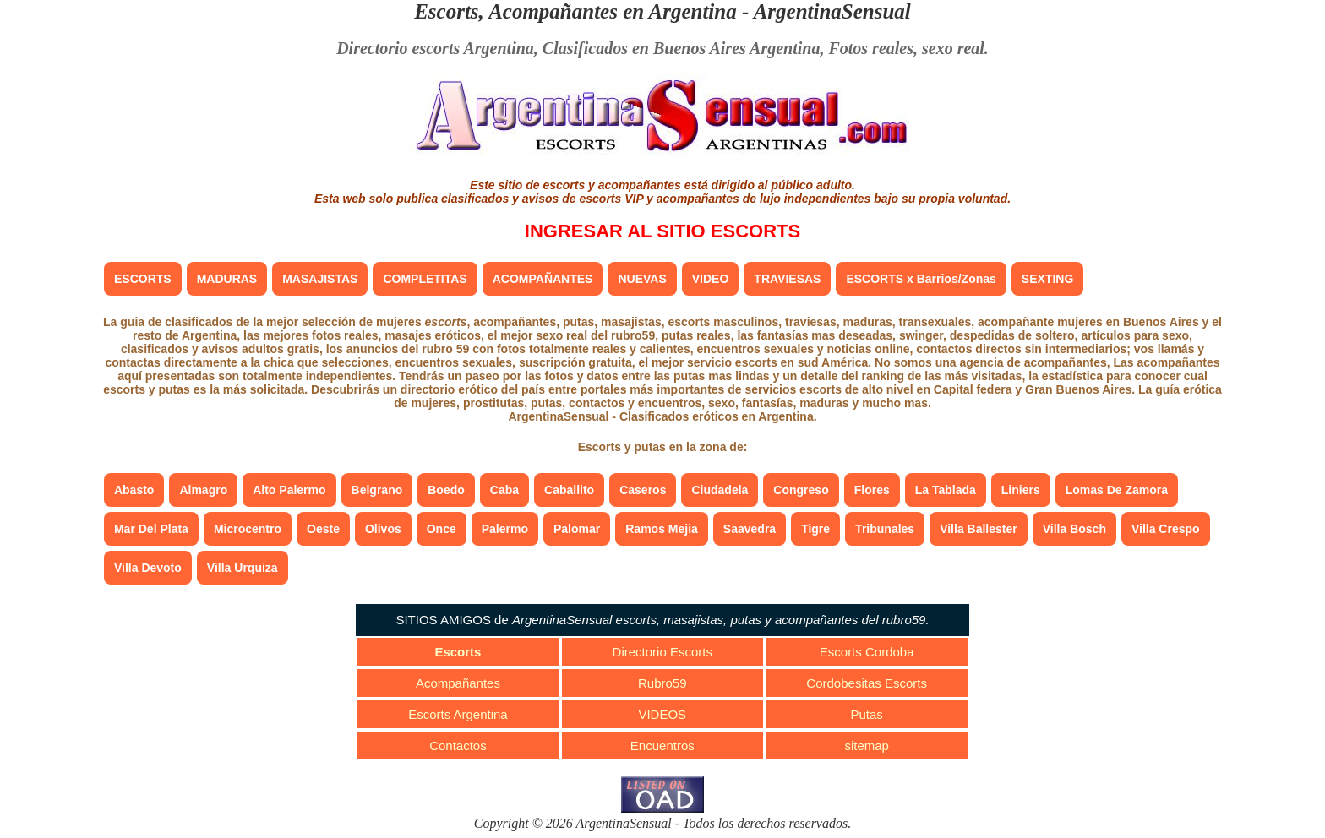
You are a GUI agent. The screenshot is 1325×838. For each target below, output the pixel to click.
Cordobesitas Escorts (866, 683)
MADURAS (227, 279)
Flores (872, 490)
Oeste (323, 529)
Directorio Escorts (662, 652)
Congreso (800, 490)
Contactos (458, 745)
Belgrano (377, 490)
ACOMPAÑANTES (543, 279)
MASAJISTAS (319, 279)
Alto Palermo (289, 490)
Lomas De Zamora (1117, 490)
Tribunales (884, 529)
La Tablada (945, 490)
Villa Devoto (148, 567)
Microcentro (247, 529)
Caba (504, 490)
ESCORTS (143, 279)
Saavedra (749, 529)
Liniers (1020, 490)
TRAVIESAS (787, 279)
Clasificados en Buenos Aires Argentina (682, 48)
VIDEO (710, 279)
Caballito (569, 490)
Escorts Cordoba (867, 652)
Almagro (203, 490)
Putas (866, 714)
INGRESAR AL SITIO (662, 231)
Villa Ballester (978, 529)
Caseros (642, 490)
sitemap (866, 745)
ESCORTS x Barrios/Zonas (920, 279)
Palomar (576, 529)
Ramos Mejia (661, 529)
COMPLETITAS (424, 279)
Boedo (446, 490)
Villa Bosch (1074, 529)
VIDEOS (662, 714)
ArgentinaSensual (832, 11)
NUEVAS (642, 279)
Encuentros (662, 745)
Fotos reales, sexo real (906, 48)
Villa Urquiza (242, 567)
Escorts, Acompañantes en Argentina (575, 11)
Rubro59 (662, 683)
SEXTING (1047, 279)
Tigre (815, 529)
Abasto (134, 490)
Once (441, 529)
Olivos (383, 529)
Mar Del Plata (151, 529)
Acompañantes (458, 683)
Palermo (505, 529)
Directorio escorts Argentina (435, 48)
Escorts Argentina (458, 714)
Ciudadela (719, 490)
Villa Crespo (1165, 529)
